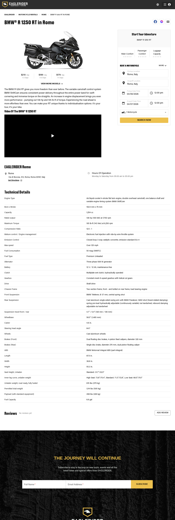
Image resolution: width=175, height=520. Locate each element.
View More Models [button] (50, 84)
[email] (168, 21)
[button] (144, 112)
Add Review (162, 413)
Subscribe (142, 484)
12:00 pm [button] (158, 93)
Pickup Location (133, 71)
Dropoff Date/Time (134, 101)
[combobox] (142, 74)
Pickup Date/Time (133, 91)
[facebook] (155, 21)
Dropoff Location (133, 81)
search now (144, 120)
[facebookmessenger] (161, 21)
